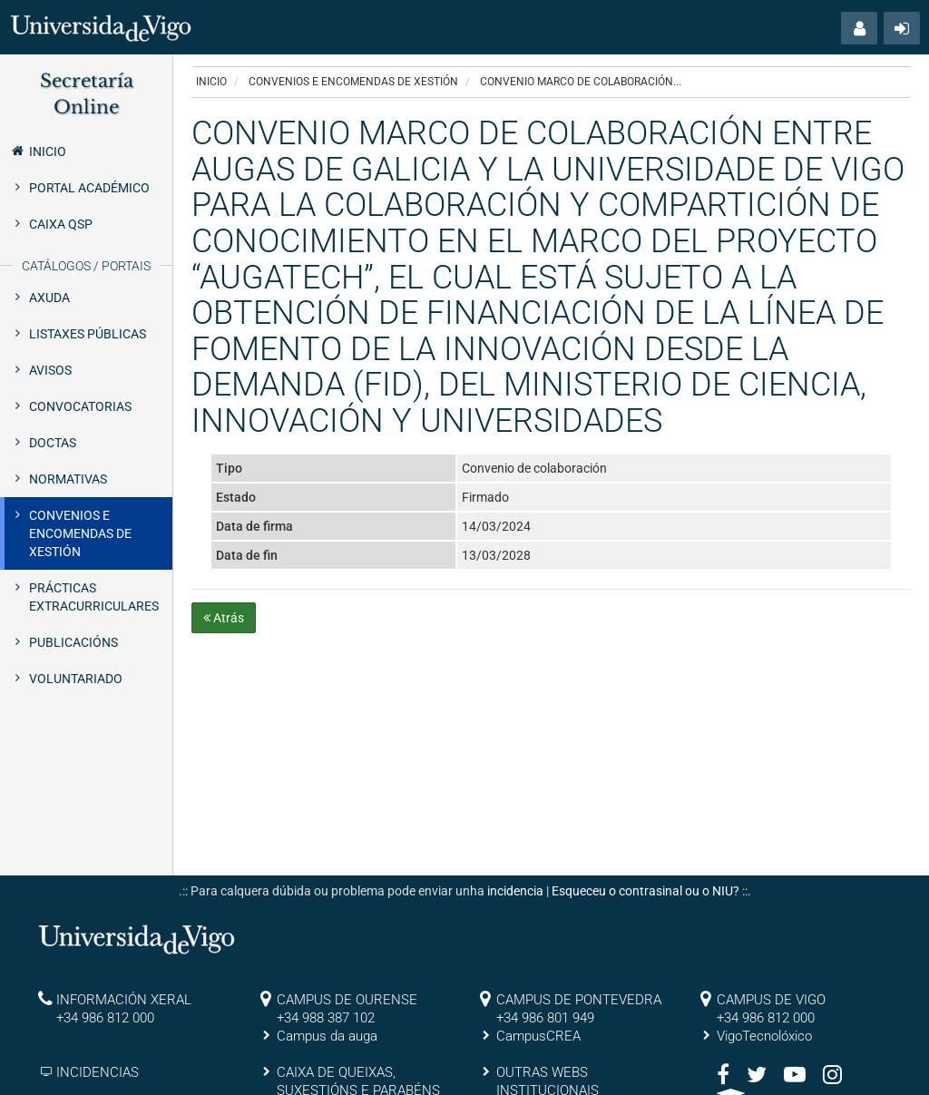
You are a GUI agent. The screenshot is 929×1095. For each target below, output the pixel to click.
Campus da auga (327, 1036)
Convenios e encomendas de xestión (80, 533)
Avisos (50, 370)
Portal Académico (89, 188)
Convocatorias (80, 406)
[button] (859, 28)
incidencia (515, 891)
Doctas (52, 442)
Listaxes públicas (87, 334)
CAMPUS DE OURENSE (347, 1000)
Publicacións (73, 642)
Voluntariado (75, 678)
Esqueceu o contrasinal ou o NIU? (645, 891)
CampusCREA (538, 1036)
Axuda (49, 297)
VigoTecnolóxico (764, 1036)
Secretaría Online (86, 94)
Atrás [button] (223, 618)
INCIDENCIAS (97, 1072)
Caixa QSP (61, 224)
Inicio (37, 151)
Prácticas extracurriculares (94, 597)
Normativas (68, 479)
